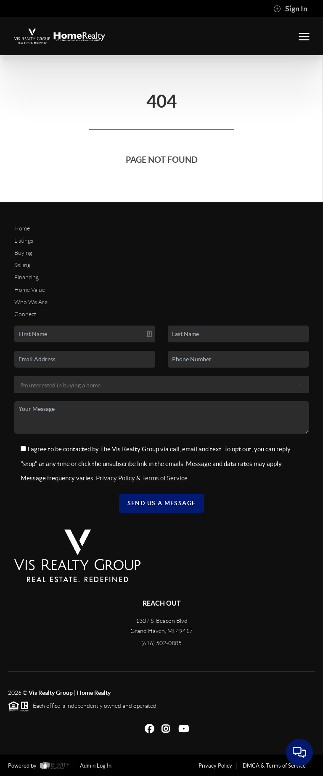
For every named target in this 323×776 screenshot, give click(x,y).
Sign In (290, 9)
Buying (23, 252)
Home (22, 228)
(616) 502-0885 (161, 643)
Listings (23, 240)
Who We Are (31, 302)
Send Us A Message (161, 503)
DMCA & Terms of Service (274, 766)
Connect (25, 314)
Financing (26, 277)
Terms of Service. (165, 478)
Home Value (29, 289)
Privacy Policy (115, 478)
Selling (22, 265)
